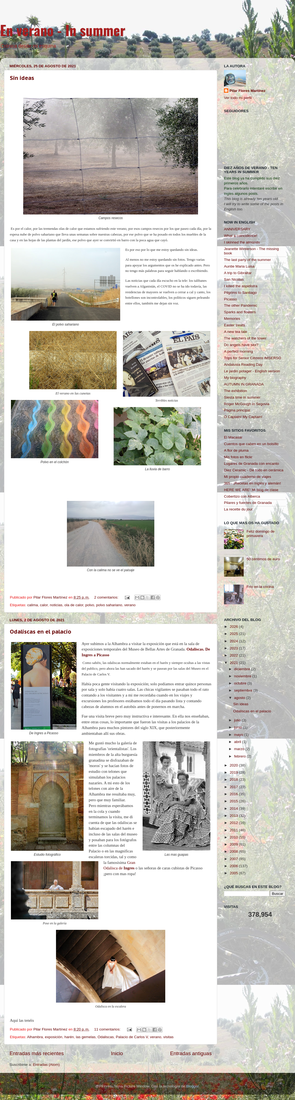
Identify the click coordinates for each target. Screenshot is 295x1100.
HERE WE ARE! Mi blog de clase (251, 490)
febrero (240, 756)
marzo (239, 749)
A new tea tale (235, 332)
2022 (234, 655)
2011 (234, 830)
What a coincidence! (240, 236)
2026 (234, 627)
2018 (234, 779)
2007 (234, 859)
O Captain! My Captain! (243, 417)
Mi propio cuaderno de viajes (247, 477)
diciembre (242, 669)
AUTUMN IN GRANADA (244, 384)
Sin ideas (22, 78)
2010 (234, 837)
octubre (240, 683)
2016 (234, 794)
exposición (53, 1037)
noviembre (243, 676)
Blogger (192, 1086)
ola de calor (73, 605)
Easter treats (234, 325)
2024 (234, 641)
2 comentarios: (106, 597)
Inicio (117, 1053)
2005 (234, 873)
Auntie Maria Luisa (239, 266)
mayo (239, 735)
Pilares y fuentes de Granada (248, 503)
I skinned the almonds (242, 242)
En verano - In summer (62, 30)
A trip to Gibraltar (238, 273)
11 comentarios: (108, 1029)
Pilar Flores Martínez (247, 91)
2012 (234, 823)
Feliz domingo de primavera (260, 533)
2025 (234, 634)
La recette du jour (238, 509)
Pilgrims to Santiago (240, 293)
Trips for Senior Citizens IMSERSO (252, 358)
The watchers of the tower (245, 338)
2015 (234, 801)
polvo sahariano (109, 605)
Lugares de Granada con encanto (251, 464)
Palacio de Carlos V (132, 1037)
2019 (234, 772)
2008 (234, 851)
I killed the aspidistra (240, 286)
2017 (234, 787)
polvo (89, 605)
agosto (240, 698)
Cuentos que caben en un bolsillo (251, 444)
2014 (234, 808)
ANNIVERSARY (237, 229)
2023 (234, 648)
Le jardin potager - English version (252, 371)
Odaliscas (106, 1037)
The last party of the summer (247, 260)
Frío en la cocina (260, 587)
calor (44, 605)
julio (238, 720)
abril (238, 742)
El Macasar (233, 437)
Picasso (230, 299)
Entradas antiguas (191, 1053)
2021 (234, 663)
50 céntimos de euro (263, 559)
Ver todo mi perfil (238, 98)
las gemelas (86, 1037)
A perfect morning (238, 351)
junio (238, 727)
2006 (234, 866)
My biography (235, 378)
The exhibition (235, 391)
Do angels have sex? (241, 345)
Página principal (237, 410)
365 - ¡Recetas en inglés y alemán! (252, 483)
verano (129, 605)
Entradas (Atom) (46, 1065)
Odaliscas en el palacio (40, 631)
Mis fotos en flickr (238, 457)
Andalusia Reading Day (243, 364)
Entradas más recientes (37, 1053)
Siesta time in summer (242, 397)
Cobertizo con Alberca (242, 496)
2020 (234, 765)
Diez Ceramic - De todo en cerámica (254, 470)
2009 (234, 844)
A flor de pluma (236, 450)
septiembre (243, 690)
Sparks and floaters (240, 312)
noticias (56, 605)
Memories (232, 319)
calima (32, 605)
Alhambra (35, 1037)
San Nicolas (234, 279)
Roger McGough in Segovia (246, 404)
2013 (234, 816)
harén (69, 1037)
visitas (168, 1037)
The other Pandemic (240, 305)
